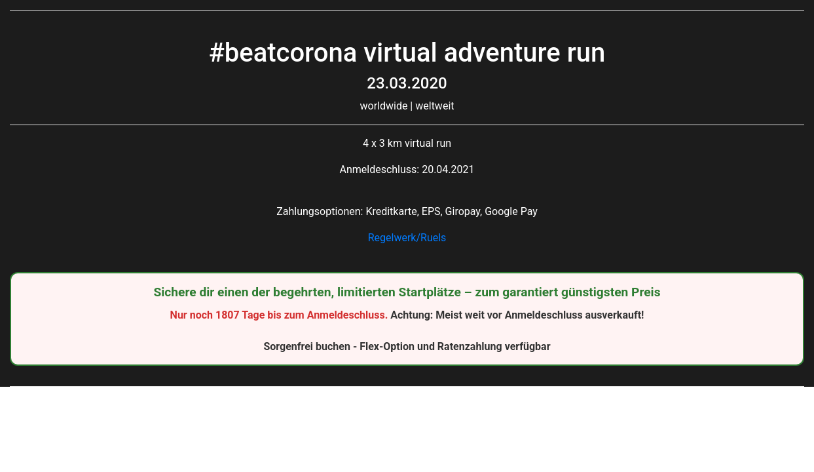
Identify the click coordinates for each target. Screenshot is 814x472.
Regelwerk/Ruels (407, 237)
